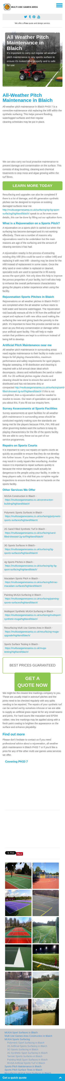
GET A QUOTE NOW (33, 682)
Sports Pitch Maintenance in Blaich (23, 1066)
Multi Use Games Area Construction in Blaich (28, 1036)
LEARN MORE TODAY (32, 186)
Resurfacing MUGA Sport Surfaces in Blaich (28, 1073)
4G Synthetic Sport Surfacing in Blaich (27, 1053)
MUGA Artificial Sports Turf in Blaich (26, 1063)
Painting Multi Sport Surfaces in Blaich (27, 1059)
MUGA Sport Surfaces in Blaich (21, 1032)
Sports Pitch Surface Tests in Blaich (23, 1069)
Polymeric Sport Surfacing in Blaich (25, 1042)
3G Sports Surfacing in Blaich (22, 1049)
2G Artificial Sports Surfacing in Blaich (27, 1046)
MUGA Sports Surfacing (17, 1039)
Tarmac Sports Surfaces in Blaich (24, 1056)
